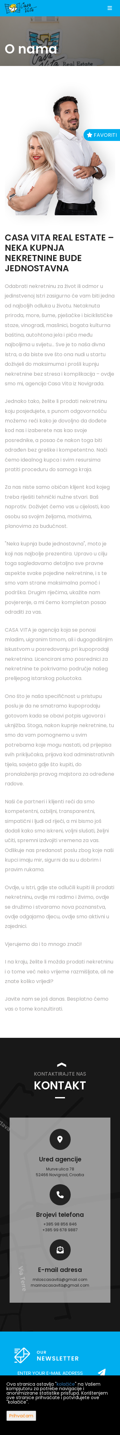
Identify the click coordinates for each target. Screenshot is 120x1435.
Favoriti (102, 135)
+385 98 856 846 (60, 1224)
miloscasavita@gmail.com (60, 1279)
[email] (60, 1373)
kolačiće (66, 1384)
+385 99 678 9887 (60, 1230)
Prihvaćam (21, 1416)
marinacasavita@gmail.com (60, 1285)
